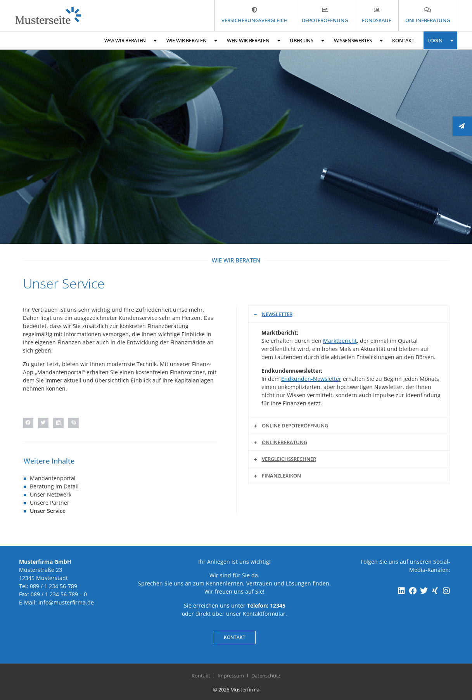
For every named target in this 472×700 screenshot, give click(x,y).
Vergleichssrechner (289, 458)
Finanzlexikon (281, 475)
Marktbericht (340, 340)
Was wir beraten (130, 40)
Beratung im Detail (54, 486)
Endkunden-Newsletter (311, 378)
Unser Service (48, 510)
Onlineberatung (284, 442)
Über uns (307, 40)
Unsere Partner (49, 502)
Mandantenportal (53, 478)
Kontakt (403, 40)
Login (440, 40)
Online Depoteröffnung (295, 425)
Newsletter (277, 314)
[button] (28, 423)
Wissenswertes (358, 40)
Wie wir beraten (191, 40)
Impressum (231, 675)
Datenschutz (265, 675)
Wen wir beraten (253, 40)
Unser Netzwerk (50, 494)
